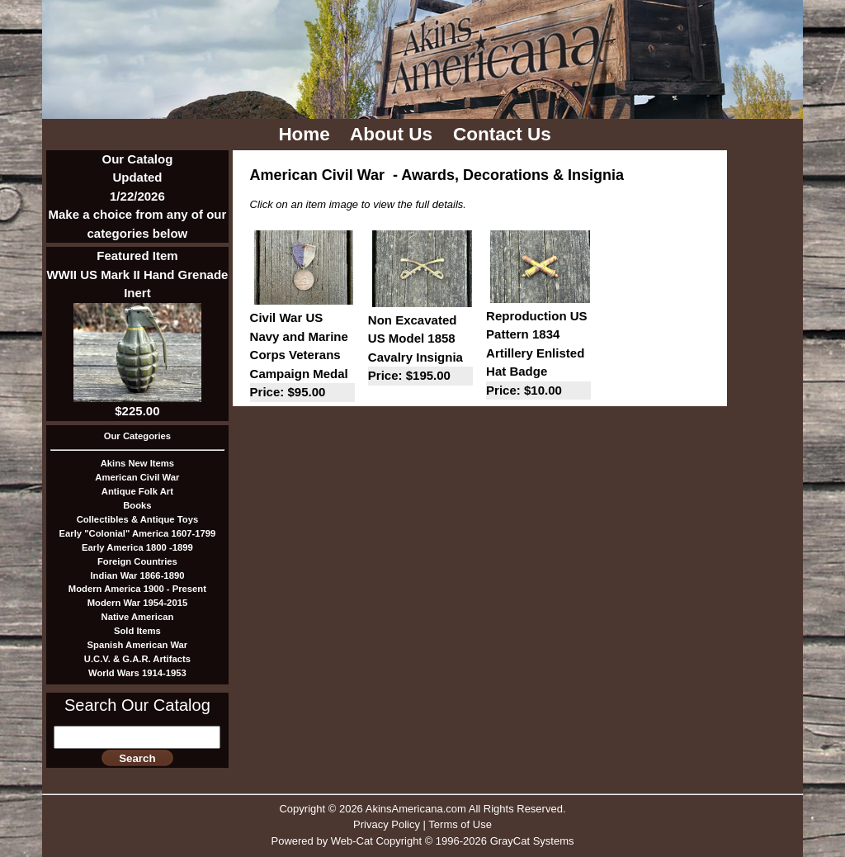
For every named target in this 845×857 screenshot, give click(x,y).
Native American (137, 617)
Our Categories (137, 436)
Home (306, 134)
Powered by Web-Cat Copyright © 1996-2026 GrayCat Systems (422, 841)
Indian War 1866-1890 (137, 575)
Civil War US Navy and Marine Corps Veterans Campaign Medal (302, 356)
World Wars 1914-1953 (137, 673)
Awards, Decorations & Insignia (512, 175)
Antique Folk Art (137, 491)
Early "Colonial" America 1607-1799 (137, 533)
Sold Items (137, 631)
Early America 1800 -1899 (137, 547)
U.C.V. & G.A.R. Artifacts (137, 659)
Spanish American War (137, 645)
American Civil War (137, 477)
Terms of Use (460, 824)
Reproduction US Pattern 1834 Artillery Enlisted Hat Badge (538, 354)
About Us (393, 134)
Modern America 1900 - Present (137, 589)
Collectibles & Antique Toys (138, 519)
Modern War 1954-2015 (137, 603)
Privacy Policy (386, 824)
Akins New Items (137, 463)
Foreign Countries (137, 561)
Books (137, 505)
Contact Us (504, 134)
